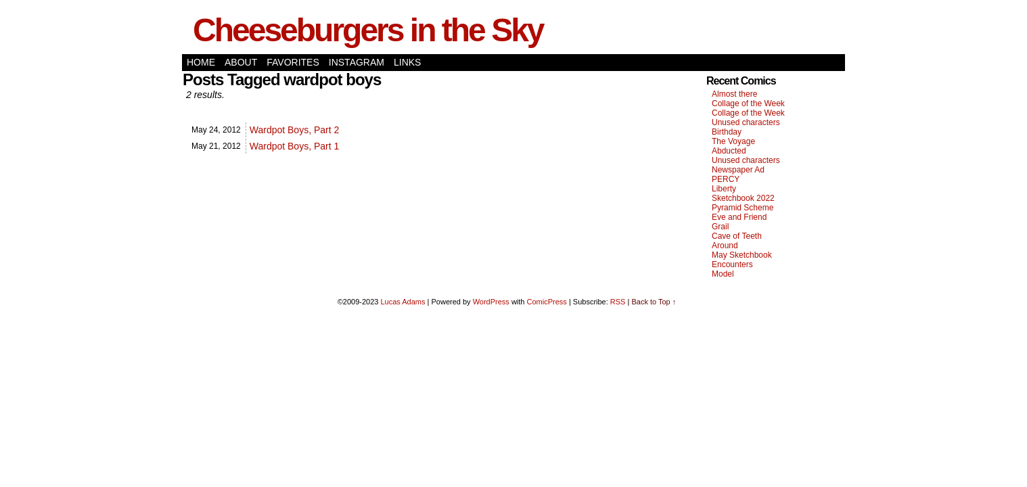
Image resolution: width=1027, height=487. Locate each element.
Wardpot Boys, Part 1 (295, 146)
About (241, 62)
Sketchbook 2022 (743, 198)
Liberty (724, 188)
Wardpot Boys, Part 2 (295, 129)
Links (407, 62)
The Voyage (733, 141)
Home (201, 62)
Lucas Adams (402, 302)
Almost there (734, 94)
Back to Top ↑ (653, 302)
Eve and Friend (739, 217)
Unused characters (746, 122)
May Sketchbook (742, 255)
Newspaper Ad (738, 170)
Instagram (356, 62)
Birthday (726, 132)
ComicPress (547, 302)
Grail (720, 226)
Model (723, 274)
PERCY (725, 179)
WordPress (491, 302)
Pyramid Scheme (742, 207)
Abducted (729, 151)
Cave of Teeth (737, 236)
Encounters (732, 264)
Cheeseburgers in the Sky (368, 30)
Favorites (293, 62)
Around (725, 245)
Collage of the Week (748, 103)
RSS (618, 302)
